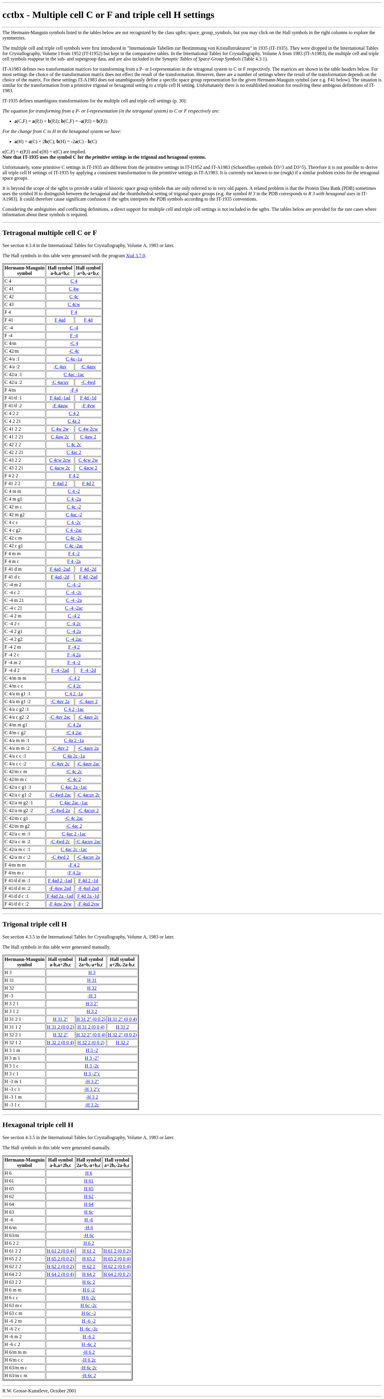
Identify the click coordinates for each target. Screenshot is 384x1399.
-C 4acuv (60, 382)
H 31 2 (122, 1026)
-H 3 (92, 995)
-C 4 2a (74, 724)
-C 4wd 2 (60, 857)
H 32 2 (122, 1042)
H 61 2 (88, 1250)
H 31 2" (60, 1019)
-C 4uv (60, 366)
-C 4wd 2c (60, 841)
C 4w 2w (60, 428)
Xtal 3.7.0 (135, 255)
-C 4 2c (74, 685)
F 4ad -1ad (60, 397)
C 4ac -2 (74, 514)
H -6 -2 (89, 1321)
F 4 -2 (74, 553)
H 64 (89, 1204)
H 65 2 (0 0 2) (60, 1258)
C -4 (74, 327)
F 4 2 (74, 475)
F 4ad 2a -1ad (60, 896)
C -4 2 (74, 615)
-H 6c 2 (89, 1375)
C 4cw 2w (88, 460)
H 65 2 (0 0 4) (117, 1258)
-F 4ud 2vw (88, 903)
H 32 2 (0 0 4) (60, 1042)
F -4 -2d (88, 670)
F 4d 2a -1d (88, 896)
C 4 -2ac (74, 530)
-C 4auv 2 (88, 701)
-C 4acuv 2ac (88, 841)
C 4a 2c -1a (74, 755)
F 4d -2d (88, 569)
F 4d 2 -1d (88, 880)
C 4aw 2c (60, 436)
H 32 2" (60, 1034)
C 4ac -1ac (74, 374)
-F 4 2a (74, 872)
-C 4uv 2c (60, 763)
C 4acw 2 (88, 467)
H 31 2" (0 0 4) (122, 1019)
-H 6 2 (88, 1352)
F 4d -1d (88, 397)
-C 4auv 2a (88, 748)
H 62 (89, 1196)
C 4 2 (74, 413)
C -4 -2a (74, 600)
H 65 (89, 1188)
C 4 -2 (74, 491)
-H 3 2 (92, 1097)
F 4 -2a (74, 561)
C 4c (73, 296)
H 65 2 (88, 1258)
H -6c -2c (89, 1328)
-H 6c (88, 1235)
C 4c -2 (74, 506)
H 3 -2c (92, 1065)
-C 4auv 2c (88, 717)
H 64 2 (88, 1274)
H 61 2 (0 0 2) (117, 1250)
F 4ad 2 (60, 483)
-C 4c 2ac (74, 818)
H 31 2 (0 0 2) (60, 1026)
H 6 (88, 1173)
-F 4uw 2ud (60, 888)
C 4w (74, 288)
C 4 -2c (74, 522)
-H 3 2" (92, 1081)
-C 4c (74, 351)
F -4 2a (74, 654)
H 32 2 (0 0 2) (90, 1042)
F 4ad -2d (60, 576)
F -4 (74, 335)
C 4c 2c (74, 444)
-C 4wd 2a (60, 810)
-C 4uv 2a (60, 701)
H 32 (92, 988)
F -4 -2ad (60, 670)
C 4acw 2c (60, 467)
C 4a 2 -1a (74, 740)
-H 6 (88, 1227)
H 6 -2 (88, 1289)
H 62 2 (88, 1266)
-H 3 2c (92, 1104)
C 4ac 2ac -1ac (74, 802)
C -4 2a (74, 631)
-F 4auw (60, 405)
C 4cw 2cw (60, 460)
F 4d (88, 320)
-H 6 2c (89, 1359)
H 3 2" (92, 1003)
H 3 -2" (92, 1058)
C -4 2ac (74, 639)
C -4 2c (74, 623)
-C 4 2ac (74, 732)
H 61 (89, 1180)
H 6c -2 (89, 1313)
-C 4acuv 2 (88, 810)
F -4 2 (74, 646)
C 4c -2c (74, 537)
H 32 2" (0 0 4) (91, 1034)
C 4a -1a (74, 358)
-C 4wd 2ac (60, 794)
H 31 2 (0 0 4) (90, 1026)
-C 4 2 (74, 678)
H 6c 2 (88, 1282)
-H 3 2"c (92, 1089)
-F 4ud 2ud (88, 888)
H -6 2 (88, 1336)
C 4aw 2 (88, 436)
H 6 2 (88, 1243)
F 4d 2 (88, 483)
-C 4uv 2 (60, 748)
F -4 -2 (74, 662)
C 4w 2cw (88, 428)
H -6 (88, 1219)
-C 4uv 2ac (60, 717)
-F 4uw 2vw (59, 903)
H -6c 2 (89, 1344)
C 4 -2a (74, 499)
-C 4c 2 (74, 779)
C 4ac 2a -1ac (74, 787)
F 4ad (60, 320)
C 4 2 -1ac (74, 709)
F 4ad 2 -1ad (60, 880)
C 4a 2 (74, 421)
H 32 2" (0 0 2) (122, 1034)
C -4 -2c (74, 592)
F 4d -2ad (88, 576)
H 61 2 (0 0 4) (60, 1250)
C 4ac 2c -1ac (74, 849)
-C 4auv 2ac (88, 763)
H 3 (91, 972)
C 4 (73, 281)
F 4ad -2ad (60, 569)
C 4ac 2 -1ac (74, 833)
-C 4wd (88, 382)
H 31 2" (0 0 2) (91, 1019)
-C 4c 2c (74, 771)
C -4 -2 (74, 584)
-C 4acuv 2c (88, 794)
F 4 (74, 312)
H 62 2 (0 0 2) (60, 1266)
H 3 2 (91, 1011)
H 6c (88, 1212)
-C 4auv (88, 366)
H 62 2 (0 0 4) (117, 1266)
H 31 (92, 980)
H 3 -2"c (92, 1073)
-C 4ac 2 (74, 826)
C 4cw (74, 304)
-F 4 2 (74, 864)
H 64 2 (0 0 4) (60, 1274)
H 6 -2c (89, 1297)
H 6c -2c (88, 1305)
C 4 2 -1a (74, 693)
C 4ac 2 (74, 452)
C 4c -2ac (74, 545)
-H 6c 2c (88, 1367)
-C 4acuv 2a (88, 857)
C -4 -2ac (74, 608)
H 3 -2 (92, 1050)
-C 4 (74, 343)
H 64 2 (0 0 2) (117, 1274)
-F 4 (74, 390)
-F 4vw (88, 405)
